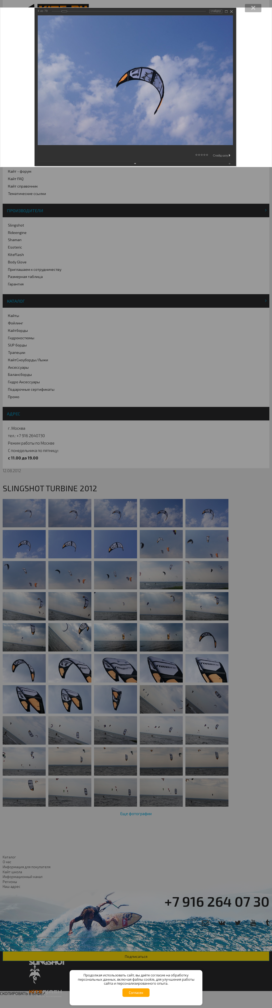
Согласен (136, 992)
